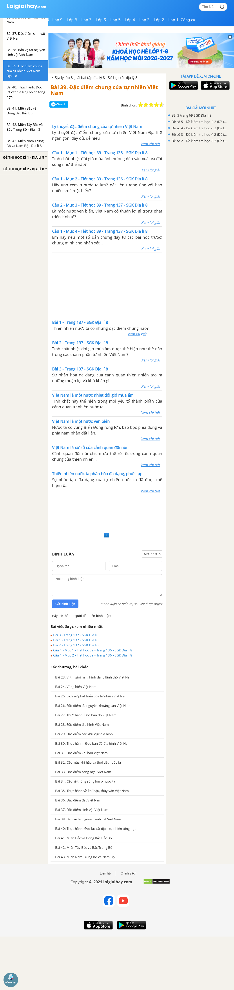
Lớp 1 (173, 19)
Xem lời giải (150, 170)
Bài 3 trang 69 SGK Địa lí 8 (191, 115)
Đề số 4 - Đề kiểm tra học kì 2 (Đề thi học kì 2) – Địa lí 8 (200, 128)
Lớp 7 (86, 19)
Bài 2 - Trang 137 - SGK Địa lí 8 (76, 645)
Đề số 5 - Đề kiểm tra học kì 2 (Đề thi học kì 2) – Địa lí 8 (200, 121)
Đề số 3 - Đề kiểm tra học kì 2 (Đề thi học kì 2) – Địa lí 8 (200, 134)
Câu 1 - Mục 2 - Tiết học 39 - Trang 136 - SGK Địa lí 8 (92, 655)
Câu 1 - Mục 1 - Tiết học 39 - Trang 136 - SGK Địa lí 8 (92, 650)
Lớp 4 (130, 19)
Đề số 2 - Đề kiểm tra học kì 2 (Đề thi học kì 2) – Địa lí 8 (200, 141)
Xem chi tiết (150, 143)
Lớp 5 (115, 19)
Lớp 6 (101, 19)
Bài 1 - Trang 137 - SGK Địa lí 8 (76, 640)
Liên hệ (105, 873)
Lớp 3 (144, 19)
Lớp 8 (72, 19)
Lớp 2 (159, 19)
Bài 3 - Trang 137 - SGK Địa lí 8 (76, 635)
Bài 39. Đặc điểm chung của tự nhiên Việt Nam (104, 89)
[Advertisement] (107, 286)
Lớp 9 (57, 19)
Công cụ (188, 19)
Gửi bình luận (65, 604)
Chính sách (128, 873)
